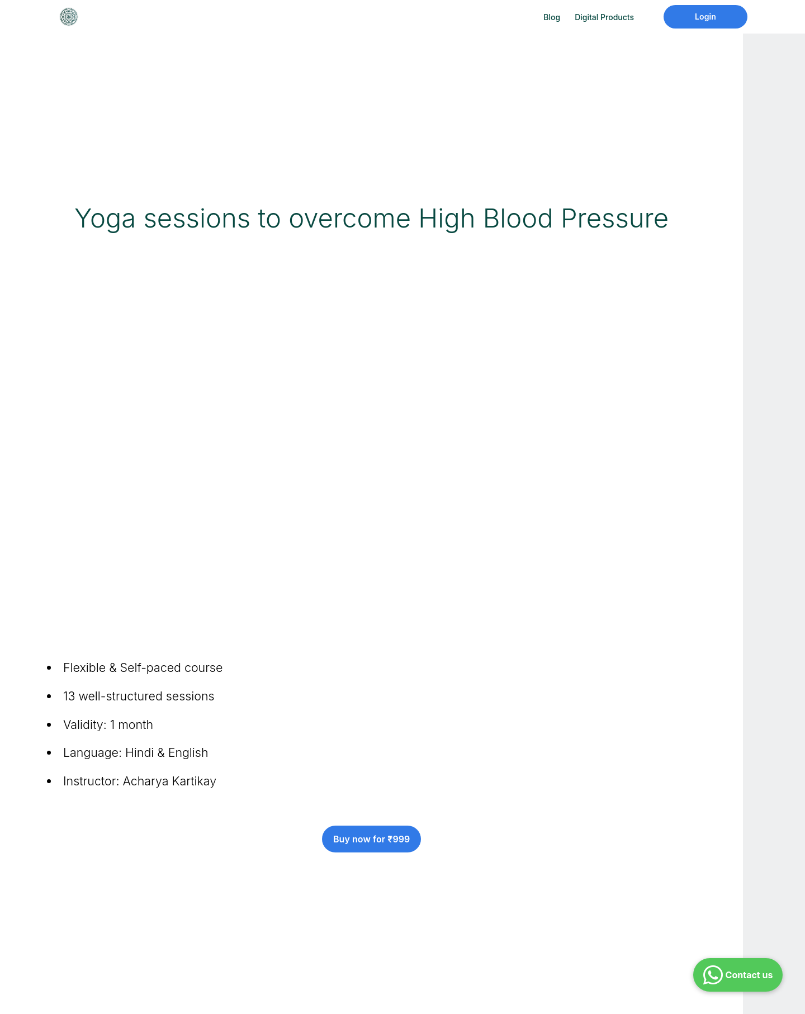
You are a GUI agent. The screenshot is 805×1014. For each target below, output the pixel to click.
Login (705, 16)
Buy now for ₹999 (371, 839)
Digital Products (604, 17)
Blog (551, 17)
